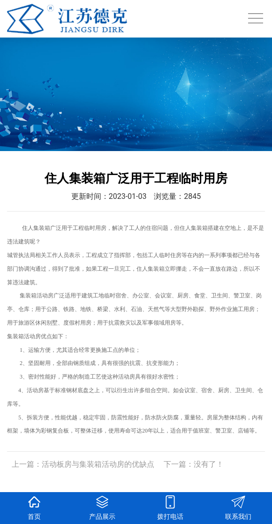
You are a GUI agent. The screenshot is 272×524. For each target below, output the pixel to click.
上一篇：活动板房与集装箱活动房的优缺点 (83, 464)
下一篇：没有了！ (194, 464)
